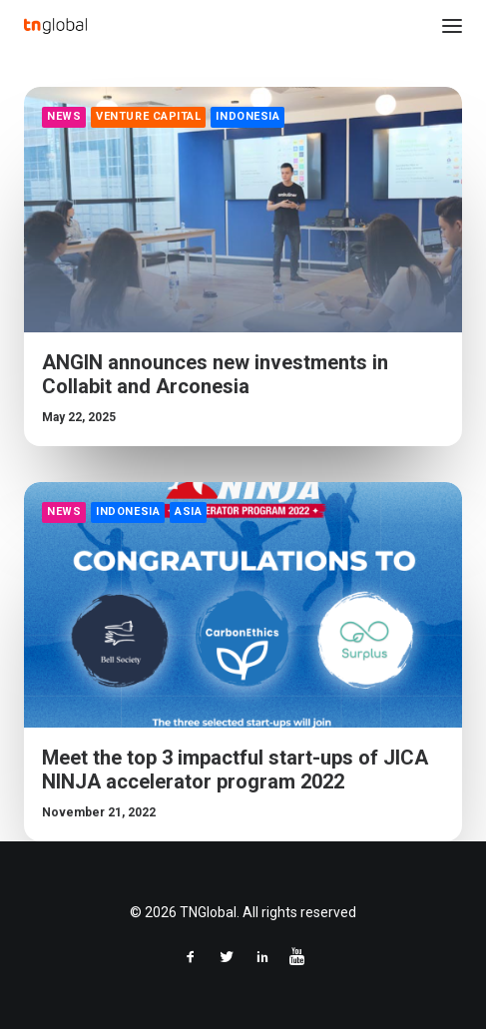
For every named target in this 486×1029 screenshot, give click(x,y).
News (64, 116)
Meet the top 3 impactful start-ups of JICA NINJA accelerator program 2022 (235, 770)
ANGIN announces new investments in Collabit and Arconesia (215, 374)
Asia (188, 512)
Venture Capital (148, 116)
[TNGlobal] (55, 26)
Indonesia (247, 116)
